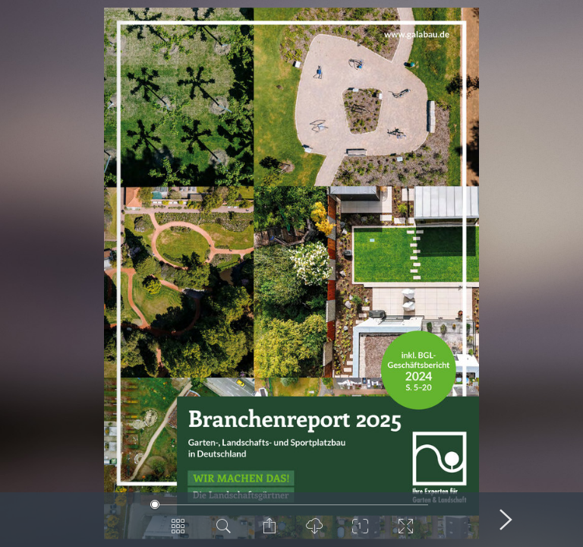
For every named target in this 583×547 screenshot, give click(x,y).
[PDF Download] (314, 532)
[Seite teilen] (269, 532)
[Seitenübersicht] (177, 532)
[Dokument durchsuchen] (223, 532)
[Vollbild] (405, 532)
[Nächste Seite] (505, 519)
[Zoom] (360, 532)
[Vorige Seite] (77, 519)
